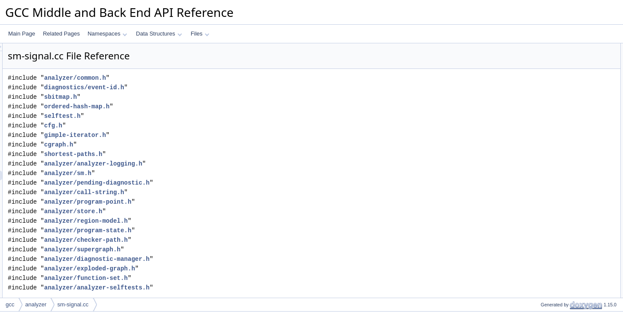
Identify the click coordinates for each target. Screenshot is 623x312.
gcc (10, 304)
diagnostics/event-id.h (192, 87)
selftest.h (170, 116)
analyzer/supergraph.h (190, 249)
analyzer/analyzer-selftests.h (205, 287)
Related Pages (61, 33)
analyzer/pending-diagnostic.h (205, 183)
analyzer (35, 304)
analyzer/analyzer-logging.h (201, 163)
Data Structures (159, 33)
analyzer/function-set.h (194, 278)
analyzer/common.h (183, 78)
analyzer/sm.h (175, 173)
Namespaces (107, 33)
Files (200, 33)
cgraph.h (166, 144)
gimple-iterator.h (183, 135)
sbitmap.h (168, 97)
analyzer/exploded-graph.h (197, 268)
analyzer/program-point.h (196, 202)
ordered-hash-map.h (185, 106)
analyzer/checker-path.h (194, 240)
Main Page (21, 33)
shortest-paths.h (181, 154)
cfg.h (161, 125)
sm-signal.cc (72, 304)
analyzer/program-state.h (196, 230)
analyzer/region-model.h (194, 221)
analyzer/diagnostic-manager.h (205, 259)
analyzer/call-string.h (192, 192)
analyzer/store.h (181, 211)
